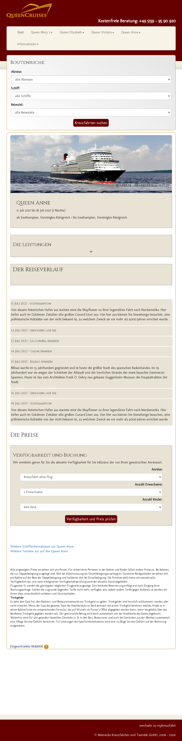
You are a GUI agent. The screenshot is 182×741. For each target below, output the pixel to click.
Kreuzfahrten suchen (91, 123)
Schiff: (15, 88)
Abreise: (16, 72)
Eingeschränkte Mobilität (29, 646)
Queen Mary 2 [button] (42, 32)
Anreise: (156, 469)
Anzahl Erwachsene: (148, 484)
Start (20, 32)
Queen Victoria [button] (102, 32)
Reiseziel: (17, 105)
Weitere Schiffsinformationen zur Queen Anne (42, 547)
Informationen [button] (28, 44)
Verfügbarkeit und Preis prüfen (91, 519)
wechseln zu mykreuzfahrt (157, 726)
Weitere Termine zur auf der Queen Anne (39, 551)
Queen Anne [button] (130, 32)
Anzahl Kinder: (152, 500)
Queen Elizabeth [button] (72, 32)
